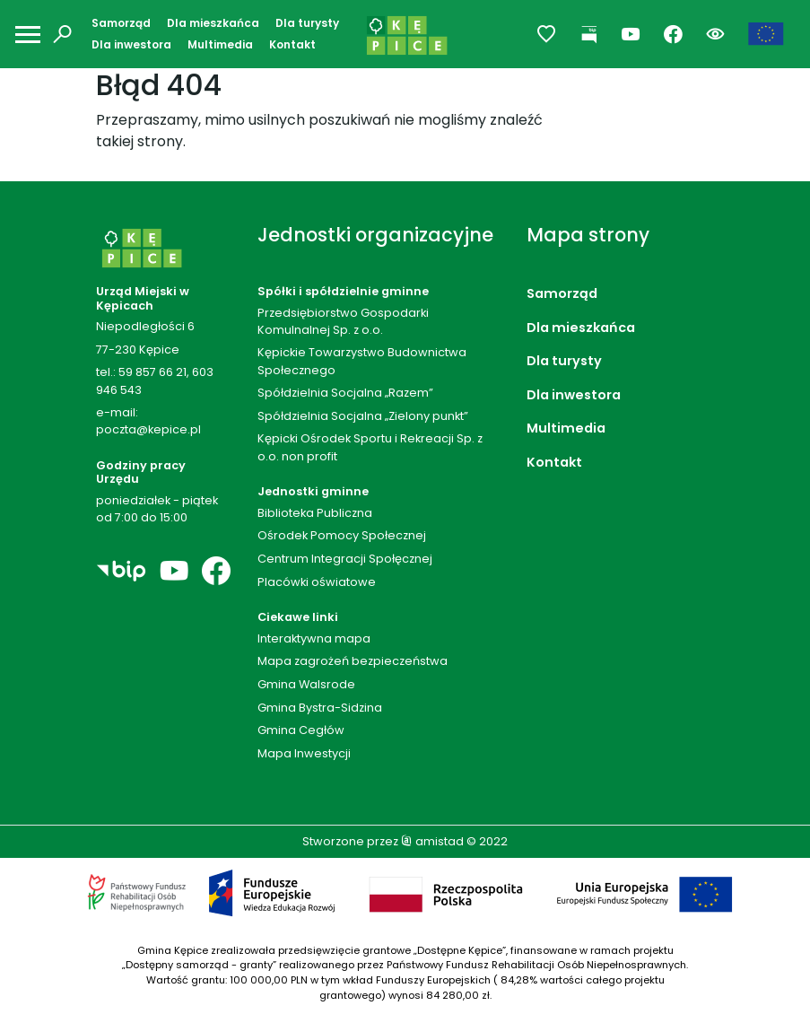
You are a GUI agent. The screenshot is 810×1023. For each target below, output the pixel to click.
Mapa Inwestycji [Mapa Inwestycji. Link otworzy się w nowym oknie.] (304, 753)
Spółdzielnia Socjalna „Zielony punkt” (362, 416)
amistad (432, 841)
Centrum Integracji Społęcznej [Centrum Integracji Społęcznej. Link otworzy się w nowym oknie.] (344, 558)
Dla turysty (307, 23)
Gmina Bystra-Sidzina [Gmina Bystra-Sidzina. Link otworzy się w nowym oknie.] (319, 707)
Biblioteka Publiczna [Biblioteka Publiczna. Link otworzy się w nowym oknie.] (314, 512)
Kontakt (292, 44)
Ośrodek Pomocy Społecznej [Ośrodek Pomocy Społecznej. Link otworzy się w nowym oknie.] (341, 535)
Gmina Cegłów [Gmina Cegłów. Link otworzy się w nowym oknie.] (300, 730)
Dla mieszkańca (213, 23)
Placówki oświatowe (316, 582)
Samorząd (121, 23)
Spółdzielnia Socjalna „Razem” (345, 392)
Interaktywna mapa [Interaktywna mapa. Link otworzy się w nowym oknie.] (313, 638)
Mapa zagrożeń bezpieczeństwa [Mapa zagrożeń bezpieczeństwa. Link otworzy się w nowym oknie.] (352, 661)
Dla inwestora (131, 44)
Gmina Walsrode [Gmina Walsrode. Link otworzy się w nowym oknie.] (306, 684)
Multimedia (220, 44)
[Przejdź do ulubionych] (547, 34)
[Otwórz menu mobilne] (27, 34)
